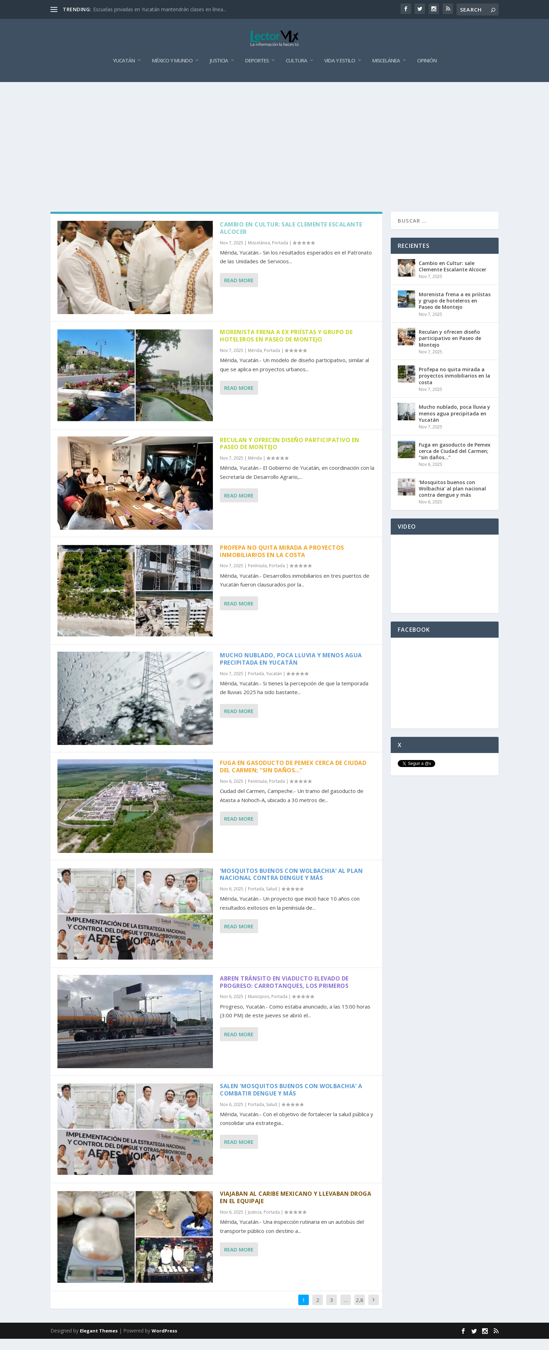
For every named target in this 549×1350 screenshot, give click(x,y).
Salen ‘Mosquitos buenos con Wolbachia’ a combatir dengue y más (291, 1100)
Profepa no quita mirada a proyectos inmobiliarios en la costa (282, 562)
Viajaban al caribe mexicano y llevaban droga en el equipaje (295, 1208)
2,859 (359, 1316)
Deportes (257, 72)
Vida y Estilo (339, 72)
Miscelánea (386, 72)
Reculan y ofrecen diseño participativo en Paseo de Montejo (290, 454)
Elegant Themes (99, 1342)
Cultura (296, 72)
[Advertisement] (274, 146)
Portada (280, 254)
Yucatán (124, 72)
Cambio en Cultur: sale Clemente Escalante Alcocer (291, 239)
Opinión (427, 72)
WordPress (164, 1342)
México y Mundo (172, 72)
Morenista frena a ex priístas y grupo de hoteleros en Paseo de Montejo (286, 346)
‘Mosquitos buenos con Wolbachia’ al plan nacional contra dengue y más (291, 885)
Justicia (219, 72)
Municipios (258, 1008)
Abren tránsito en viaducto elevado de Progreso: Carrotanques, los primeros (284, 993)
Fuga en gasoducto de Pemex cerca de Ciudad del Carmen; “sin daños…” (293, 777)
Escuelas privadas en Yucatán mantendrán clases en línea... (159, 9)
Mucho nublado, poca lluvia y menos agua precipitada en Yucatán (291, 670)
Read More (238, 291)
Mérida (255, 362)
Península (257, 577)
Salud (271, 900)
